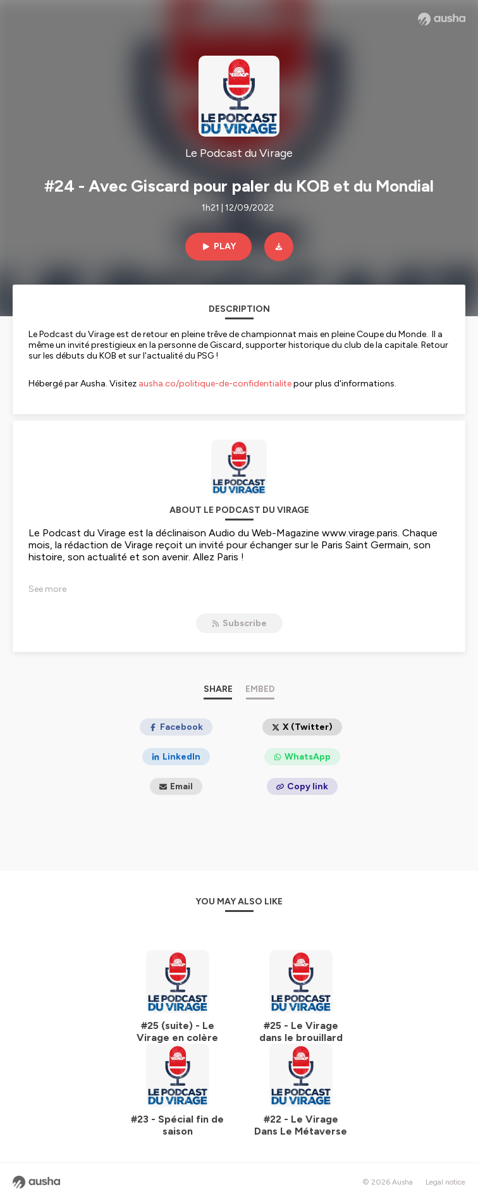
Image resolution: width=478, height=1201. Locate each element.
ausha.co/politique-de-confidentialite (214, 383)
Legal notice (445, 1182)
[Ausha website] (441, 19)
